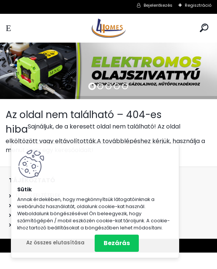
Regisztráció (198, 5)
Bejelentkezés (158, 5)
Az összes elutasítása (55, 242)
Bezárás (117, 243)
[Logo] (108, 28)
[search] (204, 28)
